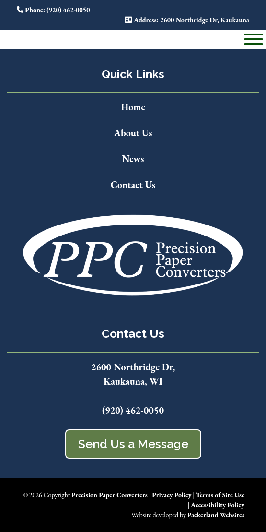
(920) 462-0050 (133, 410)
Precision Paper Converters (109, 494)
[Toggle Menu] (253, 39)
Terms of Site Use (220, 494)
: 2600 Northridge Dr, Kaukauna (187, 19)
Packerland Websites (215, 514)
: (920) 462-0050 (53, 9)
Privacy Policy (171, 494)
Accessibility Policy (217, 504)
